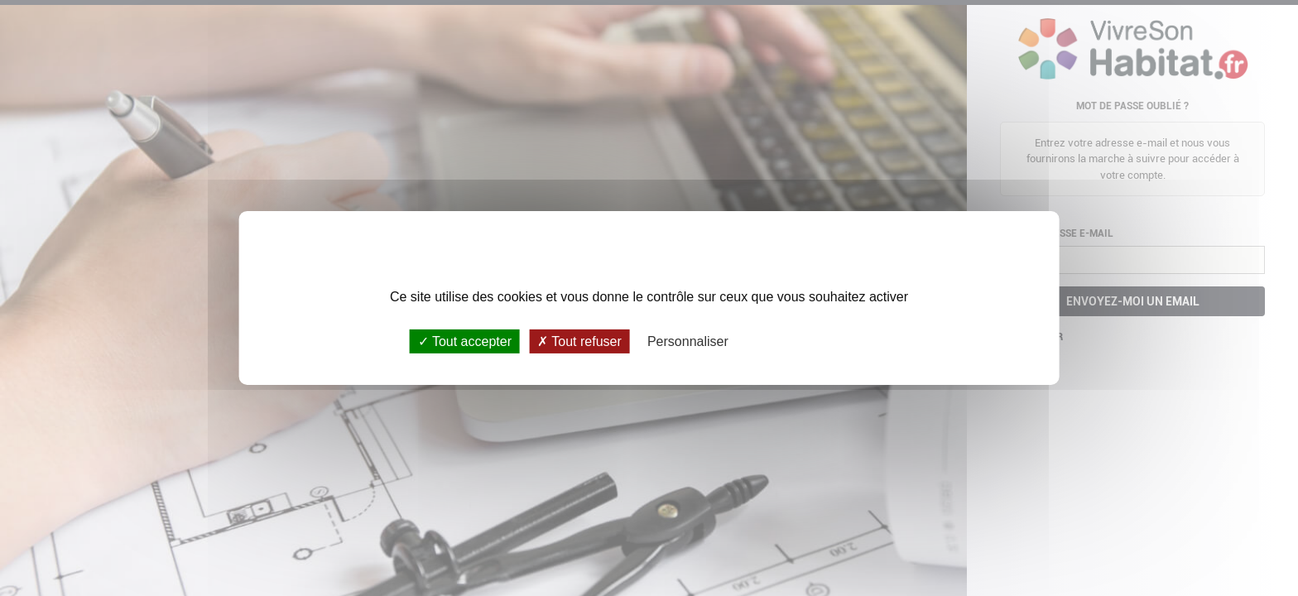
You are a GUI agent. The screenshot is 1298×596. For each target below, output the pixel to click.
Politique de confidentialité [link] (817, 341)
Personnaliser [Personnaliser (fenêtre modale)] (687, 341)
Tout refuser (579, 341)
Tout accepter (465, 341)
